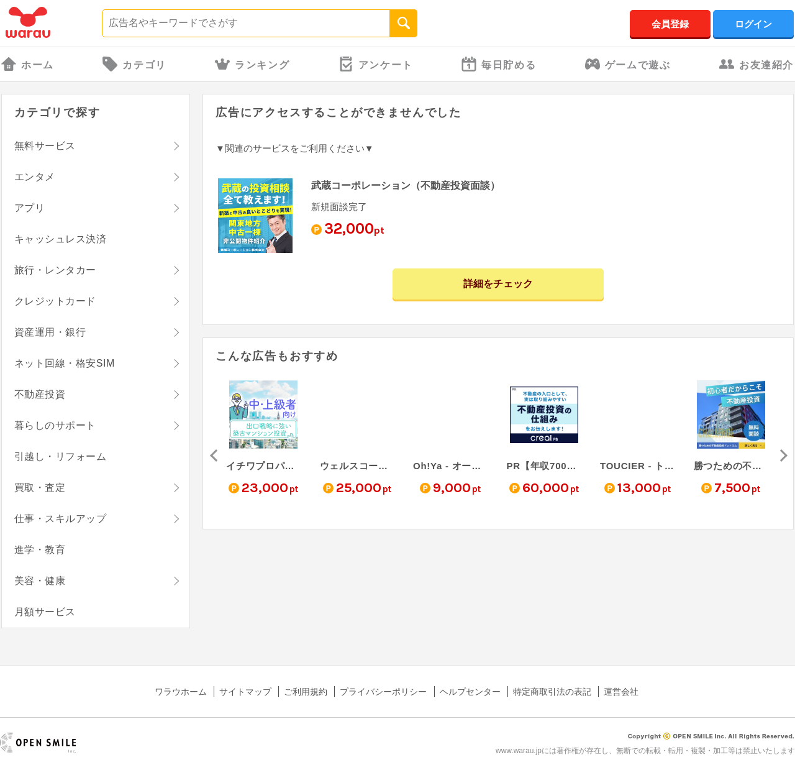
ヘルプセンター (470, 692)
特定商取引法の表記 (552, 692)
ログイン (753, 24)
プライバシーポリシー (383, 692)
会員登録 (670, 24)
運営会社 (621, 692)
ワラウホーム (181, 692)
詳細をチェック (498, 283)
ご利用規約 (305, 692)
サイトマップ (245, 692)
